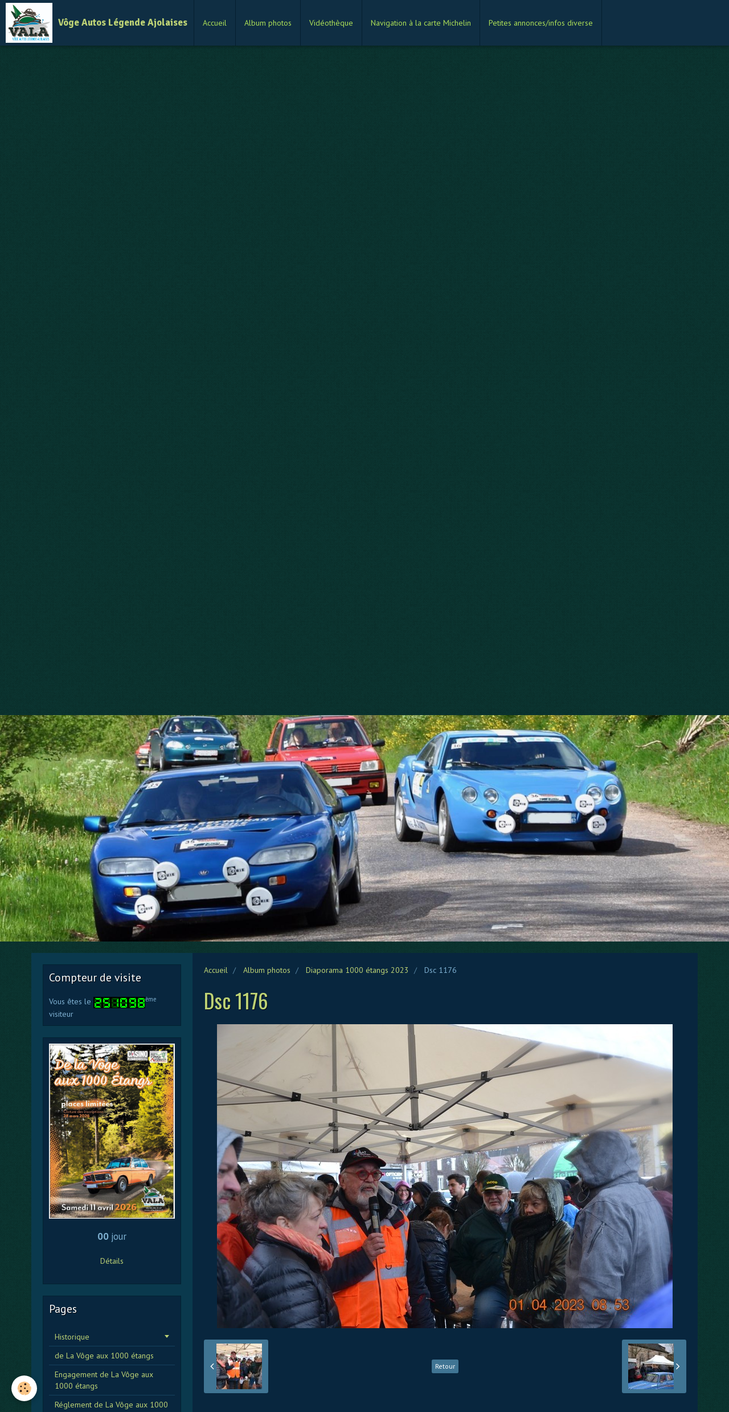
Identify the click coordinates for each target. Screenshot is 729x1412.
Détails (112, 1261)
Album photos (268, 23)
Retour (445, 1366)
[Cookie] (24, 1388)
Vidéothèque (331, 23)
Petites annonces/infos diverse (541, 23)
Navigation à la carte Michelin (421, 23)
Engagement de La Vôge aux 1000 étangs (104, 1380)
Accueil (215, 23)
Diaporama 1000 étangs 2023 (357, 970)
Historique (72, 1337)
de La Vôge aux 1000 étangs (104, 1355)
